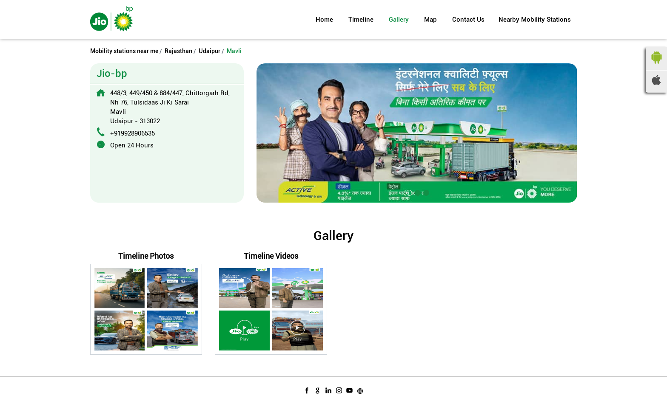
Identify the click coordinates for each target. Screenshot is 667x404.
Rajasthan (178, 51)
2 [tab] (417, 192)
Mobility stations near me (124, 51)
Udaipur (209, 51)
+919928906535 (132, 133)
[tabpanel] (417, 132)
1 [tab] (408, 192)
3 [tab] (425, 192)
